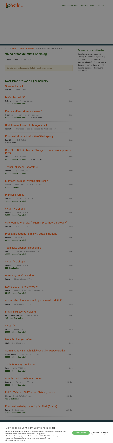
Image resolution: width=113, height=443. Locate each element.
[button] (38, 440)
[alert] (56, 221)
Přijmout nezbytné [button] (99, 433)
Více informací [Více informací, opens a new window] (45, 438)
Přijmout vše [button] (81, 433)
